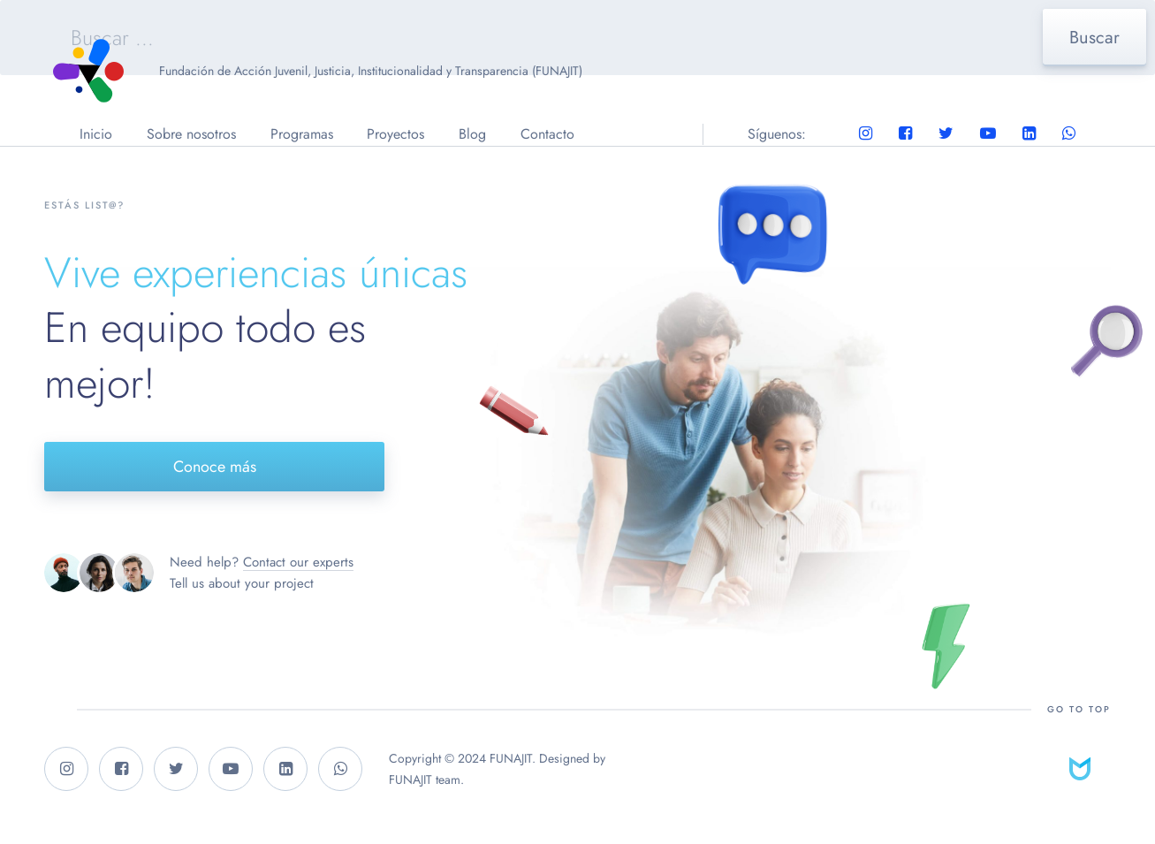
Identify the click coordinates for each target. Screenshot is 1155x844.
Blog (472, 134)
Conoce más (214, 466)
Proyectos (395, 134)
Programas (301, 134)
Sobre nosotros (191, 134)
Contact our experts (298, 562)
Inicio (96, 134)
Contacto (547, 134)
